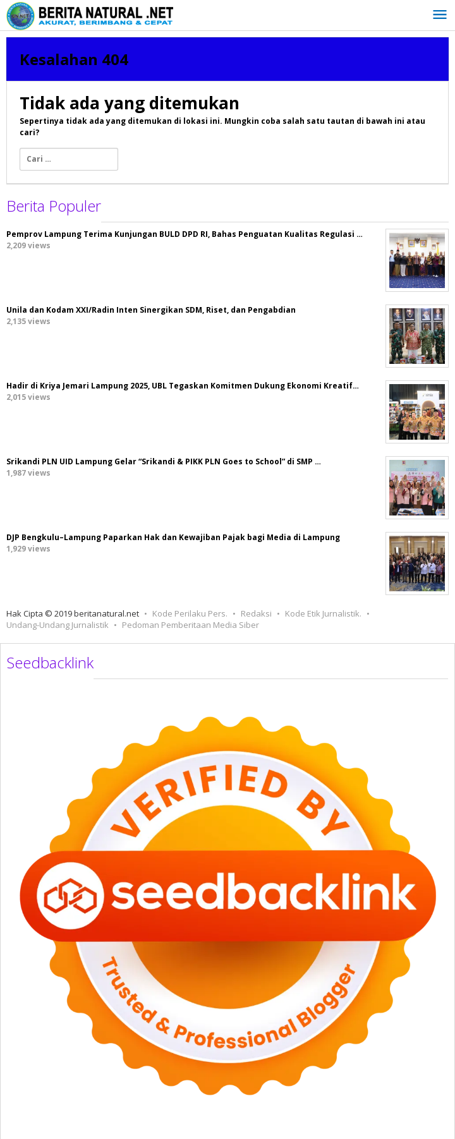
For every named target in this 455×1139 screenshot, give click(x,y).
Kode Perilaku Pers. (190, 613)
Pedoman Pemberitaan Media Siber (190, 624)
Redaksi (256, 613)
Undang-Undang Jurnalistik (57, 624)
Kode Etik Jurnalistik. (323, 613)
